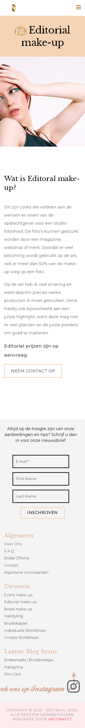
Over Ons (12, 544)
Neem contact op (33, 370)
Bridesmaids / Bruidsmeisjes (28, 660)
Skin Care (12, 674)
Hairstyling (13, 616)
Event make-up (18, 595)
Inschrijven (42, 512)
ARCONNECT (60, 719)
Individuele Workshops (25, 630)
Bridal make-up (18, 609)
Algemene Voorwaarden (26, 572)
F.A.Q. (9, 551)
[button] (78, 7)
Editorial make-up (20, 602)
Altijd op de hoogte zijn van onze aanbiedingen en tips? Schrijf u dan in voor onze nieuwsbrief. (41, 434)
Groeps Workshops (21, 637)
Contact (11, 565)
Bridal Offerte (16, 558)
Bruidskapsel (16, 623)
